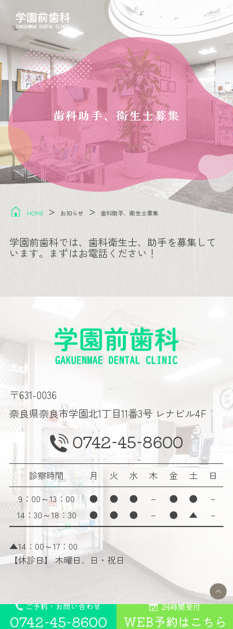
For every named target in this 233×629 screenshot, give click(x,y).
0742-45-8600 (128, 446)
